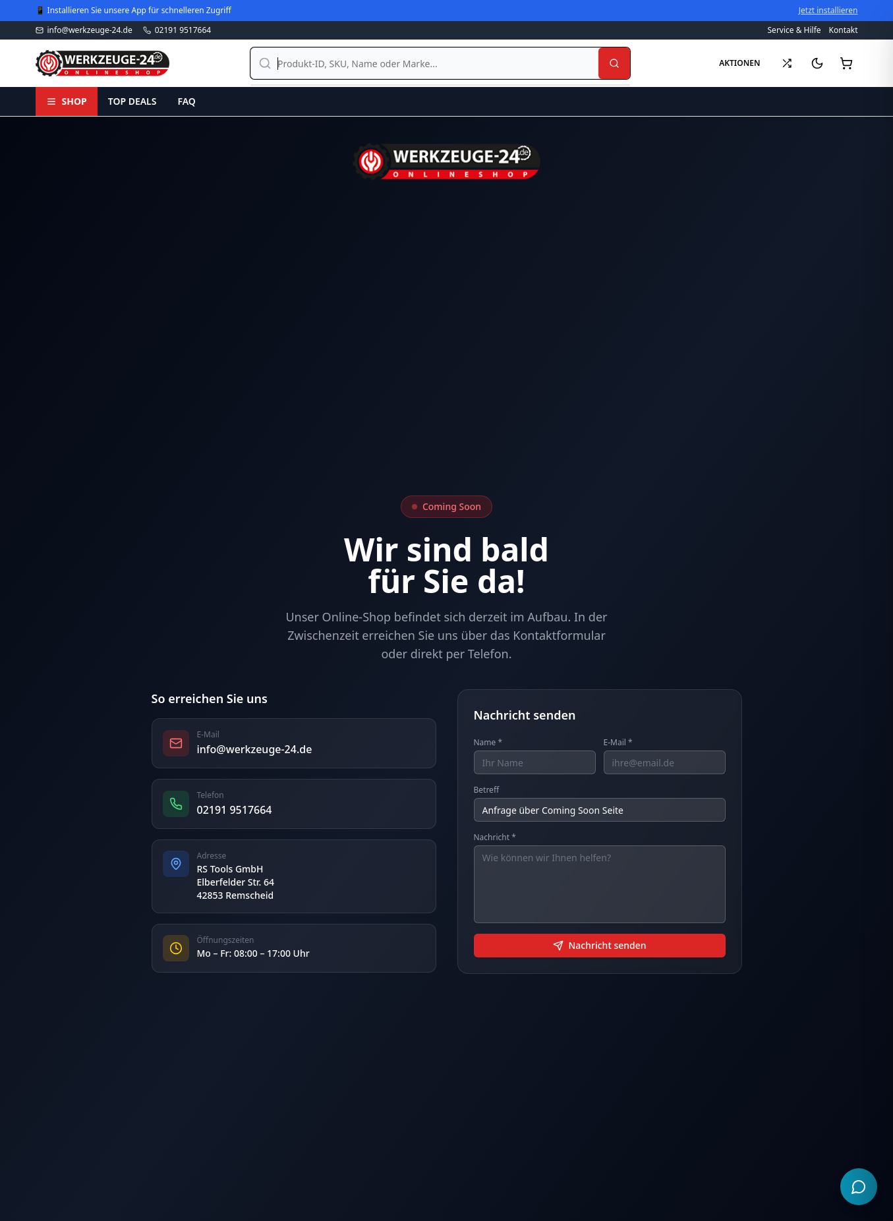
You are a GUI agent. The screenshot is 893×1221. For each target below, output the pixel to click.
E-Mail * (618, 742)
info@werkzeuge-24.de (84, 30)
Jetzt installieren (828, 10)
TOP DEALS (132, 101)
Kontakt (843, 30)
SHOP (66, 101)
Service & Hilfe (794, 30)
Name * (488, 742)
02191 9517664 (177, 30)
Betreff (487, 790)
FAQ (186, 101)
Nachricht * (495, 837)
